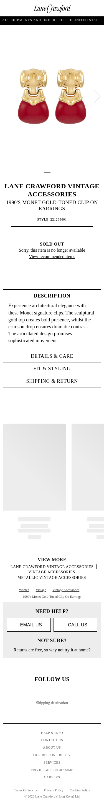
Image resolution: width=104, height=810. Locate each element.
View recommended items (52, 256)
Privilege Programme (52, 770)
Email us (29, 625)
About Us (52, 747)
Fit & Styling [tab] (65, 368)
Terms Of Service (25, 790)
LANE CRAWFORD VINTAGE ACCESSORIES (52, 567)
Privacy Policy (53, 790)
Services (52, 762)
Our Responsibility (52, 755)
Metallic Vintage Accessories (51, 578)
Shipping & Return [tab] (62, 381)
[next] (97, 97)
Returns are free (28, 650)
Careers (52, 777)
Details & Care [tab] (64, 356)
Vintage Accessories (51, 572)
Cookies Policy (80, 790)
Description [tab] (66, 296)
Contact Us (52, 740)
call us (75, 625)
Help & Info (52, 733)
